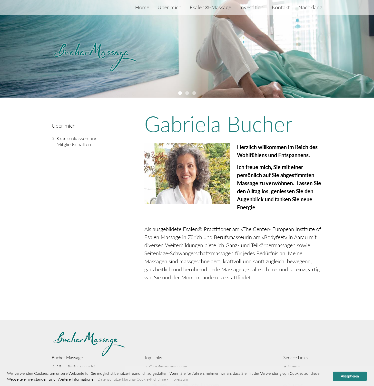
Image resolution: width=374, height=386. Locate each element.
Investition (251, 7)
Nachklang (310, 7)
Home (142, 7)
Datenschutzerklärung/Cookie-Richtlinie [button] (132, 379)
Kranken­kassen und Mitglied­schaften (77, 141)
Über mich (169, 7)
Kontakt (281, 7)
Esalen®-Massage (210, 7)
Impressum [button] (178, 379)
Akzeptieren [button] (350, 376)
